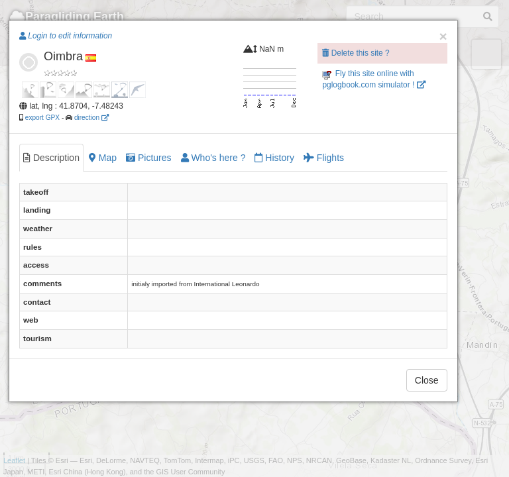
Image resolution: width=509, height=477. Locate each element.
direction (91, 117)
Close (427, 380)
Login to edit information (65, 35)
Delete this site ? (355, 53)
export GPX (42, 117)
